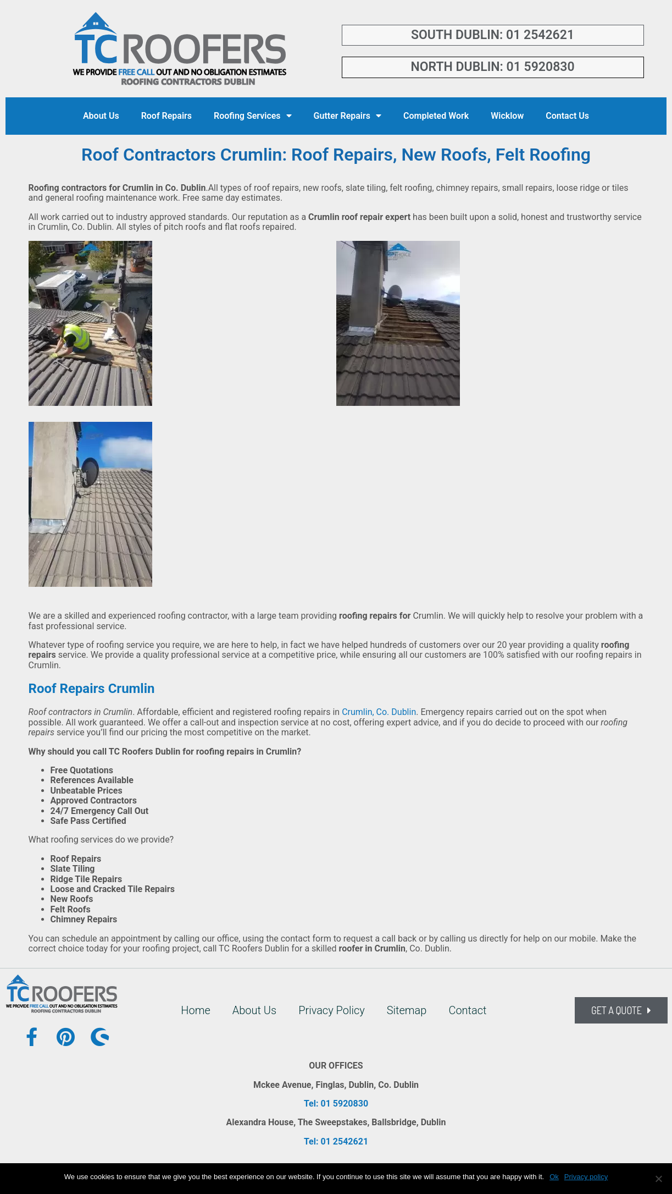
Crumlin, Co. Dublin (379, 712)
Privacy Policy (331, 1010)
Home (195, 1010)
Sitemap (407, 1010)
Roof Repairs (166, 116)
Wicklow (507, 116)
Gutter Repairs (347, 116)
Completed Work (436, 116)
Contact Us (567, 116)
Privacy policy (586, 1177)
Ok (554, 1177)
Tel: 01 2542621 (336, 1141)
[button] (621, 1010)
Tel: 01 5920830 (336, 1103)
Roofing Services (252, 116)
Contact (467, 1010)
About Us (101, 116)
